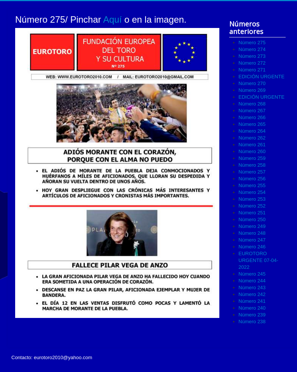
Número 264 (252, 131)
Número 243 (252, 287)
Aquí (112, 19)
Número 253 (252, 199)
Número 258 (252, 165)
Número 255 (252, 185)
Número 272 (252, 63)
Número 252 (252, 206)
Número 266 (252, 117)
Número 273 (252, 56)
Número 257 (252, 172)
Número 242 (252, 294)
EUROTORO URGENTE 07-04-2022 (258, 260)
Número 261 (252, 144)
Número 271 (252, 70)
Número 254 (252, 192)
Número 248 (252, 233)
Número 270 (252, 83)
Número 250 (252, 219)
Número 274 (252, 49)
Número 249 (252, 226)
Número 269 (252, 90)
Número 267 (252, 110)
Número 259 (252, 158)
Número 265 (252, 124)
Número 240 (252, 308)
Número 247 (252, 240)
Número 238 (252, 321)
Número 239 (252, 315)
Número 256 (252, 178)
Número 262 (252, 138)
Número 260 (252, 151)
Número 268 (252, 104)
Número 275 (252, 42)
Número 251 (252, 212)
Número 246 (252, 247)
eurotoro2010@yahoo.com (63, 357)
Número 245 (252, 274)
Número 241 (252, 301)
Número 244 (252, 281)
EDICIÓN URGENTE (261, 76)
